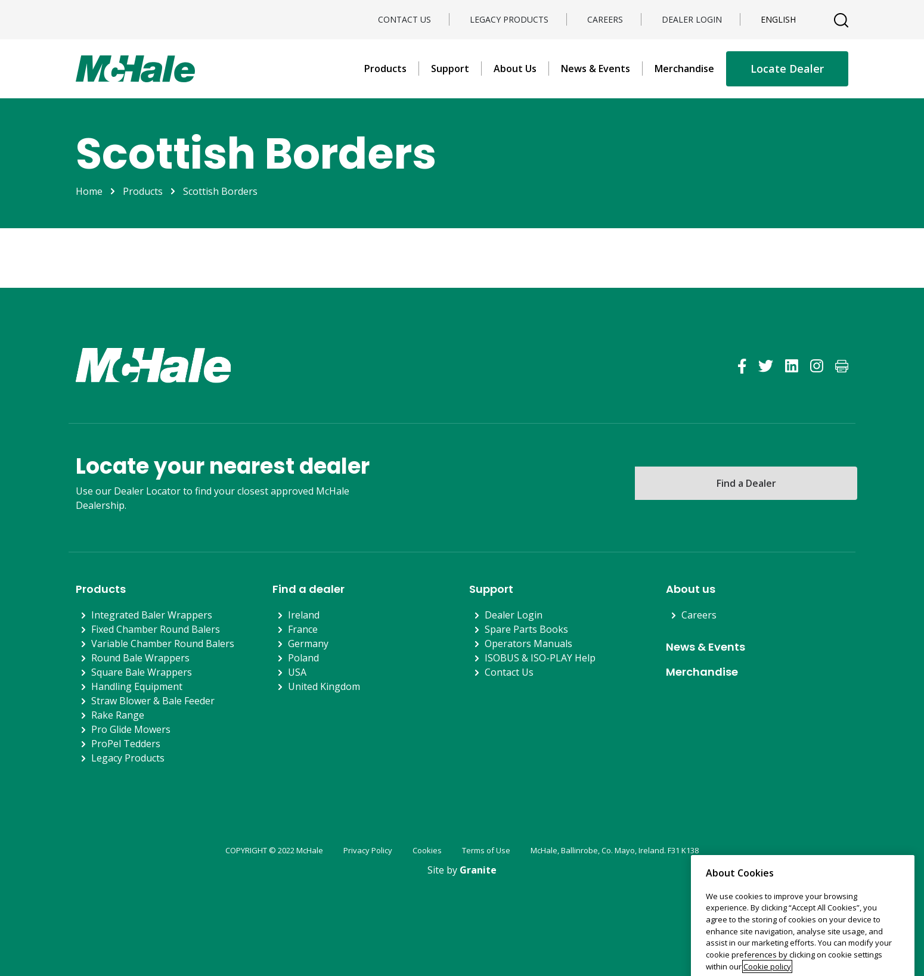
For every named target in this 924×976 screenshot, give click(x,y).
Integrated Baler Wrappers (151, 614)
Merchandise (684, 68)
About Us (515, 68)
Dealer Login (692, 19)
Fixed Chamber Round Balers (155, 629)
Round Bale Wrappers (140, 657)
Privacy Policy (367, 850)
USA (297, 672)
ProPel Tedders (125, 743)
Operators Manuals (528, 643)
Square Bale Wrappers (141, 672)
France (303, 629)
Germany (308, 643)
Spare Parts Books (526, 629)
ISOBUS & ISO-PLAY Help (540, 657)
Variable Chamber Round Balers (162, 643)
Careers (605, 19)
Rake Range (117, 715)
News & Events (595, 68)
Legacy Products (509, 19)
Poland (303, 657)
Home (89, 191)
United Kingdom (324, 686)
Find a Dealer (746, 483)
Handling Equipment (136, 686)
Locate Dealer (787, 68)
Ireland (304, 614)
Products (385, 68)
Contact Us (404, 19)
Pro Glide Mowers (130, 729)
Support (450, 68)
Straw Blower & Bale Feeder (153, 700)
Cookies (427, 850)
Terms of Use (486, 850)
